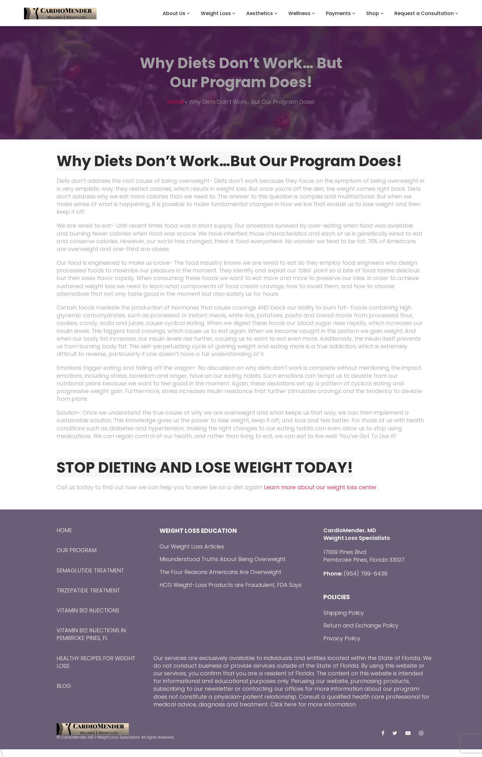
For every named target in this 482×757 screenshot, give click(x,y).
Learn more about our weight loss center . (321, 487)
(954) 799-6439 (365, 573)
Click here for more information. (313, 704)
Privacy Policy (342, 638)
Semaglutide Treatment (90, 570)
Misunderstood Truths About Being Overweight (223, 559)
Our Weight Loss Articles (192, 546)
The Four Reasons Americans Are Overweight (221, 572)
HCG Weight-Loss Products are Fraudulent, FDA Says (231, 585)
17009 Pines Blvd (344, 552)
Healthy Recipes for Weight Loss (96, 662)
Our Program (77, 550)
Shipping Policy (343, 613)
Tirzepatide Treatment (88, 590)
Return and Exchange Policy (361, 625)
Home (175, 102)
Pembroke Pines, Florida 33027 (364, 560)
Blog (64, 686)
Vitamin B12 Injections (88, 610)
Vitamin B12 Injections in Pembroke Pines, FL (91, 634)
